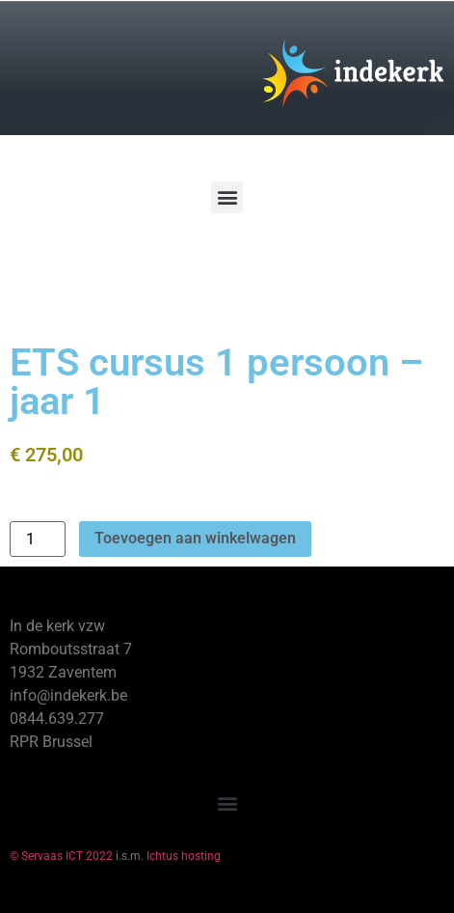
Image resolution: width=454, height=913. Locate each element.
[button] (227, 197)
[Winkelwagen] (71, 268)
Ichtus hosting (184, 856)
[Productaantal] (38, 539)
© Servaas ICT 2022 (61, 856)
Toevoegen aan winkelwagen (195, 538)
